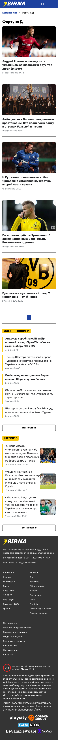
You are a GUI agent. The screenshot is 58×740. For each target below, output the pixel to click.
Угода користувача (13, 636)
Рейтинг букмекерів (40, 608)
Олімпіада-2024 (11, 604)
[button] (42, 5)
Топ (31, 577)
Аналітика (8, 572)
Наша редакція (11, 650)
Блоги (6, 586)
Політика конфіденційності (17, 627)
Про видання (10, 623)
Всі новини (29, 427)
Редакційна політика (14, 641)
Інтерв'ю (7, 577)
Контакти (8, 654)
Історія (33, 590)
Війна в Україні (37, 586)
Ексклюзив (9, 581)
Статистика (36, 595)
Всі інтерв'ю (29, 527)
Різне (32, 599)
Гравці (6, 608)
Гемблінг (34, 604)
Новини (34, 572)
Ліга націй (8, 599)
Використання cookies (15, 632)
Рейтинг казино (38, 613)
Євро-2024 (8, 590)
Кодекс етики (10, 645)
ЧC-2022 (7, 595)
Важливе (34, 581)
